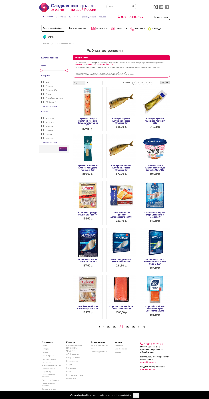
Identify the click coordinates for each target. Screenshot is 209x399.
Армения (49, 126)
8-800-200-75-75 (133, 17)
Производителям (88, 17)
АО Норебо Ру (51, 102)
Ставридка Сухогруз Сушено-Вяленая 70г (87, 213)
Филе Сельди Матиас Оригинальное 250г (88, 260)
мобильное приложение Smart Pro (100, 64)
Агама (48, 94)
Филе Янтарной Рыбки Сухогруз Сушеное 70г (87, 307)
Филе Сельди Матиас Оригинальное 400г (121, 260)
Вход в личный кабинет (53, 28)
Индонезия (50, 138)
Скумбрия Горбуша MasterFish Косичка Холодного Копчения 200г (88, 122)
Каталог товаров (49, 57)
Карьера (102, 17)
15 (134, 83)
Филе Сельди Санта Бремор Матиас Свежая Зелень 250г (155, 261)
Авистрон (49, 86)
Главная (45, 44)
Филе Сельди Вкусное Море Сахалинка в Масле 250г (154, 214)
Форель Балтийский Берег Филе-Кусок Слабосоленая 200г (154, 308)
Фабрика (45, 75)
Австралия (50, 118)
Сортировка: (79, 83)
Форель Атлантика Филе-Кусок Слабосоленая (121, 307)
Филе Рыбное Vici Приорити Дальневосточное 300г (121, 214)
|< (99, 326)
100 (150, 83)
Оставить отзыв (161, 17)
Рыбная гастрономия (64, 44)
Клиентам (73, 17)
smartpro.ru (79, 64)
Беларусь (49, 130)
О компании (61, 17)
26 (133, 326)
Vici (47, 82)
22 (108, 326)
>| (144, 326)
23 (114, 326)
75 (146, 83)
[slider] (41, 70)
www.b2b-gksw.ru (148, 362)
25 (138, 83)
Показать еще (50, 106)
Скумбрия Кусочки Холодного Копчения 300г (155, 120)
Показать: (127, 83)
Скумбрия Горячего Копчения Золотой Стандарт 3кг (121, 120)
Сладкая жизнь (147, 369)
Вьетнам (49, 134)
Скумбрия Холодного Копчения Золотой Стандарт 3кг (121, 167)
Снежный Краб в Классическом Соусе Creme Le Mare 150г (155, 167)
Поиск (62, 149)
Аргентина (50, 122)
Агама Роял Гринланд (54, 98)
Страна (45, 111)
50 (142, 83)
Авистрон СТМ (51, 90)
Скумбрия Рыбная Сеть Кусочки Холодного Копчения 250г (88, 167)
